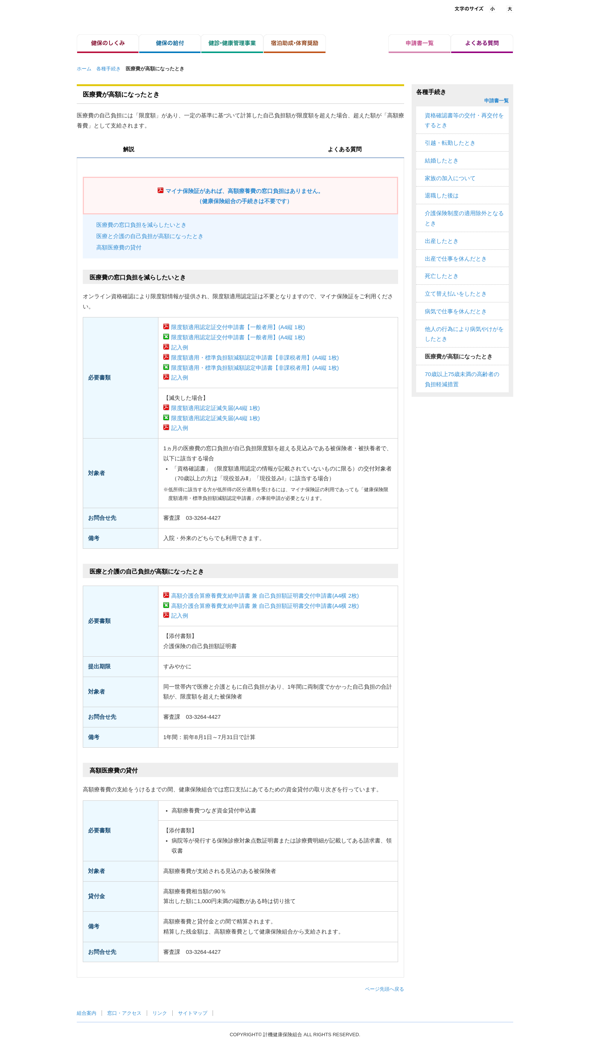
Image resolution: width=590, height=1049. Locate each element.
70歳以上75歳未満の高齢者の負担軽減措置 (462, 379)
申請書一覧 (496, 100)
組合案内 (86, 1013)
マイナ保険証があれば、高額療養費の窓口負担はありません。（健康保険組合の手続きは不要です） (245, 196)
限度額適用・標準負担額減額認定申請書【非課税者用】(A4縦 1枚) (255, 358)
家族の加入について (450, 178)
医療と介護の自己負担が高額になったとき (150, 236)
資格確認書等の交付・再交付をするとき (464, 120)
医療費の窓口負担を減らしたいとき (141, 225)
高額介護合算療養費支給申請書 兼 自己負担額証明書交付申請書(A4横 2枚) (265, 596)
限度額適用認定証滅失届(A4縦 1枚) (215, 408)
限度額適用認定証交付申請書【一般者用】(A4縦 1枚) (238, 327)
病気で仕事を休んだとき (456, 311)
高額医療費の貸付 (118, 247)
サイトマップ (192, 1013)
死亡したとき (442, 276)
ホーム (84, 68)
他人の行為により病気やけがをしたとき (464, 334)
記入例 (179, 348)
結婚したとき (442, 161)
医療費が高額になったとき (459, 357)
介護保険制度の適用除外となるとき (464, 218)
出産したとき (442, 241)
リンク (159, 1013)
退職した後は (442, 196)
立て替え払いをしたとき (456, 294)
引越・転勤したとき (450, 143)
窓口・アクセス (124, 1013)
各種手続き (108, 68)
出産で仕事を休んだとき (456, 259)
